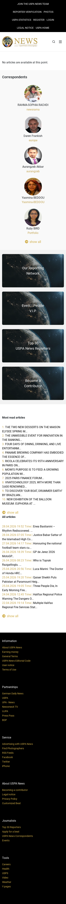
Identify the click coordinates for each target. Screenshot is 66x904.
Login (50, 19)
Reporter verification (27, 11)
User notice (8, 665)
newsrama (33, 109)
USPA (5, 698)
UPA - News (8, 702)
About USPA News (12, 647)
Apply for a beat (10, 831)
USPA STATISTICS (21, 19)
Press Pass (8, 715)
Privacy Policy (9, 798)
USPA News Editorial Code (16, 660)
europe (33, 140)
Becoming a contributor (15, 790)
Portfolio (33, 233)
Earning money (10, 651)
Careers (6, 864)
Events (6, 840)
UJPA (5, 711)
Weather (6, 882)
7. (23, 478)
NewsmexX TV (10, 706)
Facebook (7, 757)
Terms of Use (9, 669)
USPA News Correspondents (17, 836)
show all (33, 242)
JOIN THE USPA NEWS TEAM (33, 3)
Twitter (6, 761)
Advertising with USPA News (17, 744)
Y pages (6, 886)
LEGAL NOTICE (25, 27)
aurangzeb (33, 171)
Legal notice (8, 794)
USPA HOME (42, 27)
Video (5, 877)
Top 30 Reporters (11, 827)
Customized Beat (11, 803)
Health (5, 868)
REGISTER (39, 19)
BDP (4, 720)
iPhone (6, 766)
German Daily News (12, 693)
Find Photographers (13, 748)
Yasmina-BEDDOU (33, 202)
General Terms (10, 656)
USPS (5, 873)
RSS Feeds (8, 752)
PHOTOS (48, 11)
